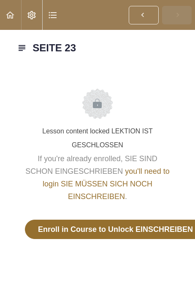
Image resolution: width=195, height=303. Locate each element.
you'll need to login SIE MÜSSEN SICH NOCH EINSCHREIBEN (106, 184)
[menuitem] (31, 15)
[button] (10, 15)
